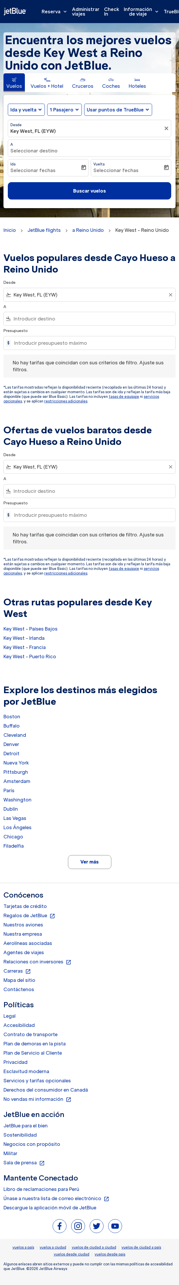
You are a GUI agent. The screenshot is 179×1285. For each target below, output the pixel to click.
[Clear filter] (170, 294)
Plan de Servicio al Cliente (32, 1053)
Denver (11, 744)
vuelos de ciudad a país (141, 1247)
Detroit (11, 753)
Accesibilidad (19, 1025)
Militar (10, 1153)
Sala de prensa (24, 1163)
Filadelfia (13, 846)
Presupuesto (15, 330)
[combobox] (89, 294)
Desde (16, 125)
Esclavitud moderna (26, 1071)
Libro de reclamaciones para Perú (41, 1189)
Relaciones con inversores (37, 962)
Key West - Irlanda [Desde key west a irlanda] (24, 638)
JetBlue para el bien (25, 1126)
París (8, 790)
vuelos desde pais (110, 1254)
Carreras (17, 971)
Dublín (10, 809)
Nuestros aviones (23, 925)
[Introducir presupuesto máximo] (92, 343)
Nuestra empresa (22, 934)
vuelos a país (23, 1247)
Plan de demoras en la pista (34, 1044)
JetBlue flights (44, 230)
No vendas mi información (37, 1099)
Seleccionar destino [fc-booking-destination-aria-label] (34, 151)
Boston (11, 716)
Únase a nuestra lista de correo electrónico (56, 1199)
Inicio (9, 230)
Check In (111, 11)
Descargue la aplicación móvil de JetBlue (49, 1208)
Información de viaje (142, 11)
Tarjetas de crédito (25, 906)
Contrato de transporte (30, 1034)
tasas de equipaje (124, 396)
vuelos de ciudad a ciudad (94, 1247)
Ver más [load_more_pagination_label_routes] (89, 862)
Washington (17, 800)
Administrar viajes (85, 11)
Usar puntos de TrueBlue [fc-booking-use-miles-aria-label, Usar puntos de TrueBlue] (115, 110)
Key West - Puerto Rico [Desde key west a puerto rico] (29, 656)
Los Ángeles (17, 827)
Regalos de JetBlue (29, 916)
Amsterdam (16, 781)
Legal (9, 1016)
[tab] (14, 82)
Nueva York (16, 763)
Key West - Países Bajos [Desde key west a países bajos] (30, 629)
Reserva (56, 11)
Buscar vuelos (89, 191)
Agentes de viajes (23, 952)
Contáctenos (18, 989)
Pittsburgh (15, 772)
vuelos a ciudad (53, 1247)
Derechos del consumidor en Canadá (45, 1090)
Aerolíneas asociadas (27, 943)
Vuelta (99, 164)
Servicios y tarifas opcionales (37, 1080)
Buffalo (11, 726)
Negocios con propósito (31, 1144)
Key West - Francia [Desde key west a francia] (24, 647)
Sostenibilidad (20, 1135)
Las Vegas (14, 818)
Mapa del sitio (19, 980)
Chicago (13, 837)
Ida (13, 164)
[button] (64, 110)
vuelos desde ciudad (71, 1254)
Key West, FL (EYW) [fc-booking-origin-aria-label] (33, 131)
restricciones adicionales (65, 401)
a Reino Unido (88, 230)
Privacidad (15, 1062)
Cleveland (14, 735)
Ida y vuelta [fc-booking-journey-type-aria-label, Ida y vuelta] (23, 110)
